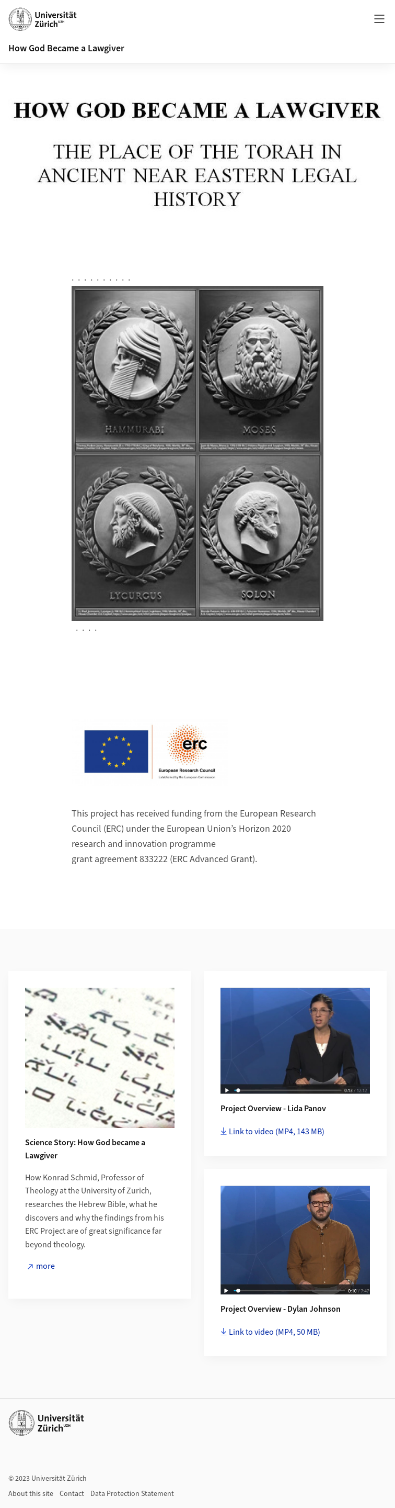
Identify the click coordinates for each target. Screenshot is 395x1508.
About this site (30, 1494)
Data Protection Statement (132, 1494)
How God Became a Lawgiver (66, 48)
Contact (72, 1494)
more (45, 1266)
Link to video (276, 1131)
